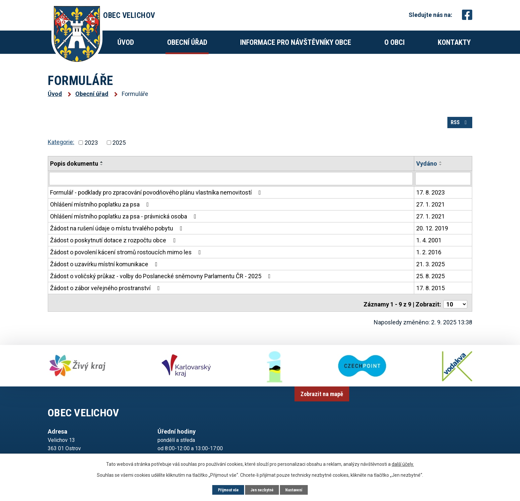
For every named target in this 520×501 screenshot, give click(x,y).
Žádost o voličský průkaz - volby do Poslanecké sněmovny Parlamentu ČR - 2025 (161, 284)
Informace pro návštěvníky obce (295, 42)
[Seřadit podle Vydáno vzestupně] (440, 170)
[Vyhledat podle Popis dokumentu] (231, 187)
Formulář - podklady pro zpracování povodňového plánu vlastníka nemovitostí (157, 200)
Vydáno (426, 172)
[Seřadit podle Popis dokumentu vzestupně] (101, 170)
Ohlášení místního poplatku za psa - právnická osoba (124, 224)
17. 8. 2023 (430, 200)
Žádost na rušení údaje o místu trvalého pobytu (117, 236)
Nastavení (298, 489)
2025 (119, 151)
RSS (455, 129)
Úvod (125, 42)
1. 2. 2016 (428, 260)
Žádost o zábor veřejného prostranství (106, 295)
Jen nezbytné (262, 489)
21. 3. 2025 (430, 272)
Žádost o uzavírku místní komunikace (105, 272)
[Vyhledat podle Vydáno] (443, 187)
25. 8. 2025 (430, 284)
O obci (394, 42)
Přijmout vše (224, 489)
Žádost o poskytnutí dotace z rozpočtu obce (114, 248)
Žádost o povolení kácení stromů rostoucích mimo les (127, 260)
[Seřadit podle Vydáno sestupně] (440, 173)
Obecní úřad (187, 42)
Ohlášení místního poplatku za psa (101, 212)
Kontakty (454, 42)
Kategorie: (61, 150)
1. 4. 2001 (428, 248)
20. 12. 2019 (432, 236)
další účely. (403, 463)
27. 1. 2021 (430, 212)
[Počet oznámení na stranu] (455, 309)
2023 (91, 151)
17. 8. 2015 (430, 295)
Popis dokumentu (74, 172)
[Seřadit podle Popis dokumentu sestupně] (101, 173)
